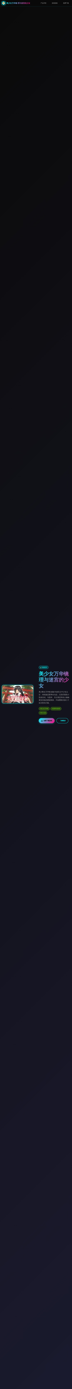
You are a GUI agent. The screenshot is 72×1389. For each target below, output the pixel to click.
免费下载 (66, 3)
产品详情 (43, 3)
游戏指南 (55, 3)
